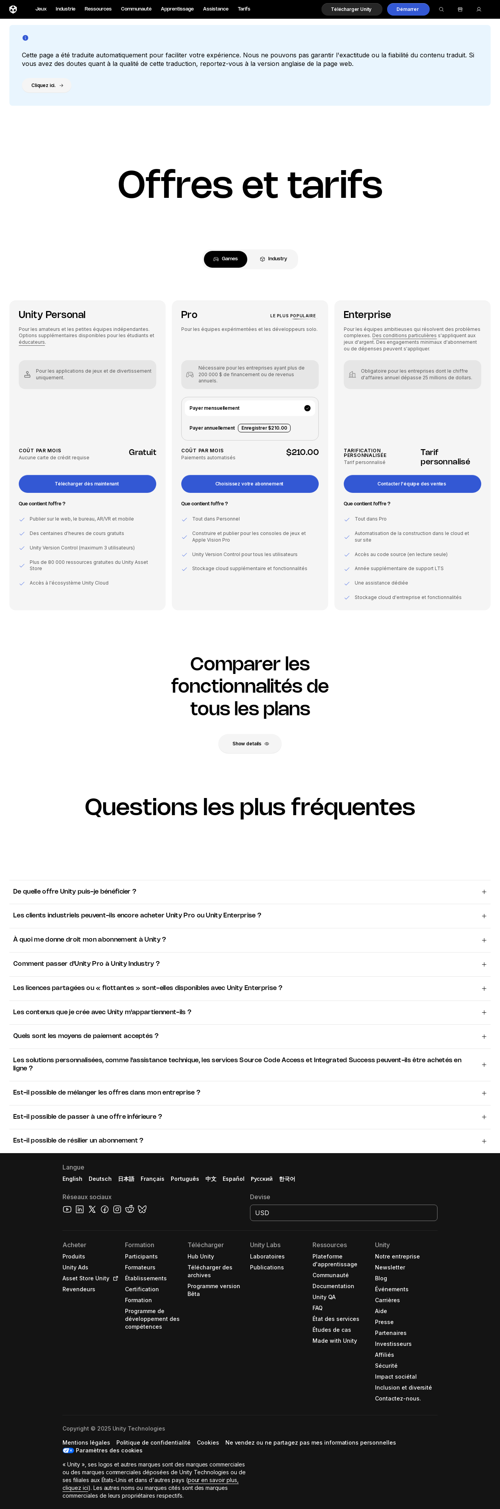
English (72, 1178)
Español (234, 1178)
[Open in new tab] (114, 1278)
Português (185, 1178)
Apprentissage (177, 9)
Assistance (216, 9)
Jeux (41, 9)
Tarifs (244, 9)
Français (153, 1178)
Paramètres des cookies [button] (109, 1450)
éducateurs (32, 342)
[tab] (225, 259)
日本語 (126, 1178)
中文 (210, 1178)
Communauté (136, 9)
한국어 (287, 1178)
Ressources (98, 9)
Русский (262, 1178)
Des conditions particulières (404, 335)
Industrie (65, 9)
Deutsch (100, 1178)
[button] (351, 9)
